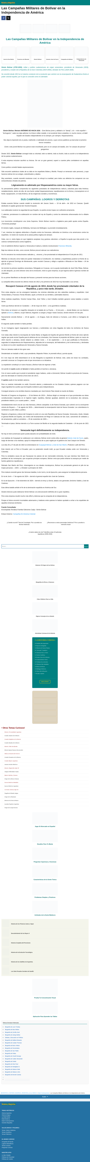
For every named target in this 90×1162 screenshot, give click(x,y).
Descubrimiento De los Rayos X (20, 933)
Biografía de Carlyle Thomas (13, 1043)
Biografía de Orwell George (13, 1056)
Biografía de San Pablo (12, 1051)
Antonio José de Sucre (75, 438)
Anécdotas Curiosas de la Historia (45, 633)
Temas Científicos (6, 1132)
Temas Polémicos (6, 1134)
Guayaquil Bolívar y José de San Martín (53, 445)
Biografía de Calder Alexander (14, 1059)
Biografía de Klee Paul (11, 1064)
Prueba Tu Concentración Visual (45, 998)
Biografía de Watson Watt (12, 1069)
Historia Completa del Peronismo (20, 943)
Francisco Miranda (64, 246)
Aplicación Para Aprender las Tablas (45, 1016)
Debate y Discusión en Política (14, 1037)
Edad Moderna (6, 1119)
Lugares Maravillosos (7, 1143)
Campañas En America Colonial (24, 514)
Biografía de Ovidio (10, 1061)
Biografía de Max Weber (12, 1029)
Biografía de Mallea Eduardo (13, 1040)
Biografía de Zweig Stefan (12, 1035)
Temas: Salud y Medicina (8, 1130)
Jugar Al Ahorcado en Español (45, 826)
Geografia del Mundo (7, 1141)
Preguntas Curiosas (7, 1147)
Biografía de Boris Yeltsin (12, 1045)
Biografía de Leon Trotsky (12, 1027)
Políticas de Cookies (7, 1159)
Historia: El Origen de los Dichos (45, 565)
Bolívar (10, 313)
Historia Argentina (7, 1113)
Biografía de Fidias (10, 1053)
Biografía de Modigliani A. (12, 1066)
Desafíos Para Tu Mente (45, 844)
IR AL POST (45, 681)
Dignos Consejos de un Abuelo (45, 616)
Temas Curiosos (6, 1145)
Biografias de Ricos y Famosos (45, 582)
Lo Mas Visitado (6, 1155)
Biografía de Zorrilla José (12, 1032)
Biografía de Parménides (12, 1048)
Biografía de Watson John (12, 1072)
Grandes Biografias (7, 1122)
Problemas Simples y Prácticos (45, 897)
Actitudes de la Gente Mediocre (45, 915)
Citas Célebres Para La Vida (45, 599)
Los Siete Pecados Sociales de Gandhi (22, 971)
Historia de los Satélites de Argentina (22, 962)
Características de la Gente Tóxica (45, 879)
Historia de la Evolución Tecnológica (21, 952)
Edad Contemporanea (8, 1121)
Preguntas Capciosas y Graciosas (45, 862)
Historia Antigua (6, 1115)
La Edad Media (6, 1117)
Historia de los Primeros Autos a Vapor (22, 924)
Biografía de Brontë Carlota (13, 1074)
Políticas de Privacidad (8, 1157)
